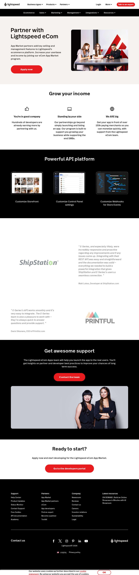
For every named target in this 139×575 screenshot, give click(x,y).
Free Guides (16, 512)
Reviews (75, 501)
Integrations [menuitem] (91, 12)
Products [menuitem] (50, 4)
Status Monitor (17, 505)
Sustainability (77, 516)
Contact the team (69, 377)
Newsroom (76, 497)
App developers (48, 508)
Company (76, 493)
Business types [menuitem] (34, 4)
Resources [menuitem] (109, 12)
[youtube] (86, 541)
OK (104, 571)
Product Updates (18, 501)
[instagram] (66, 541)
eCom (43, 505)
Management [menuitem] (73, 12)
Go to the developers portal (69, 468)
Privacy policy (74, 552)
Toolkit (44, 519)
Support (14, 493)
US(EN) (63, 552)
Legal (74, 519)
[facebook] (53, 541)
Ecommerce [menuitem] (28, 12)
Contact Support (18, 508)
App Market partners (50, 501)
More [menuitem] (107, 4)
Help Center (16, 497)
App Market (46, 497)
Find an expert (47, 512)
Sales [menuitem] (41, 12)
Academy (15, 519)
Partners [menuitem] (64, 4)
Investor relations (79, 512)
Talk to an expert (126, 4)
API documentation (19, 516)
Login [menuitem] (98, 4)
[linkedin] (79, 541)
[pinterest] (73, 541)
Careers (75, 508)
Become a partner (48, 516)
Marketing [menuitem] (55, 12)
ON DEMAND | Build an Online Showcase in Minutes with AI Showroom (114, 500)
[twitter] (60, 541)
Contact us (76, 505)
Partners (45, 493)
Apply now (26, 69)
